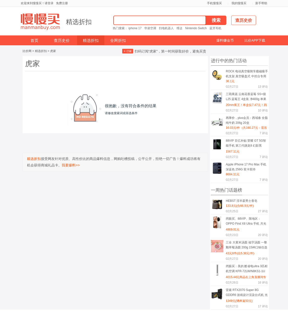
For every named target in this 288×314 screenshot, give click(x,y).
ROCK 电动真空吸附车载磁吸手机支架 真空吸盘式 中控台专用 (247, 74)
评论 (263, 86)
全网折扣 (118, 40)
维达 (179, 28)
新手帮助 (261, 3)
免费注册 (62, 3)
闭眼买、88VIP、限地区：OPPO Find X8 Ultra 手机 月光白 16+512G (246, 222)
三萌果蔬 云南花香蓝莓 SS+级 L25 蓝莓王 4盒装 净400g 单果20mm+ (246, 97)
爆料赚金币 (225, 40)
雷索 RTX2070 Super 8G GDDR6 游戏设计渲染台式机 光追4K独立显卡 (247, 293)
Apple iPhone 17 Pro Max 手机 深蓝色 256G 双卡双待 (246, 167)
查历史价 (62, 40)
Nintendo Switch (196, 28)
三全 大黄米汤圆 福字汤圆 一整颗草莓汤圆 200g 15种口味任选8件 (246, 246)
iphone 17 (135, 28)
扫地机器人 (166, 28)
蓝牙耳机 (215, 28)
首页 (34, 40)
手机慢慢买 (214, 3)
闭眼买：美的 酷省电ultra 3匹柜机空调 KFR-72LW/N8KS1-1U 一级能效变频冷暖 (247, 269)
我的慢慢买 (238, 3)
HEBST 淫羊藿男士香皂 (241, 201)
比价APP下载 (254, 40)
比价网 (27, 51)
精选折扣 (79, 22)
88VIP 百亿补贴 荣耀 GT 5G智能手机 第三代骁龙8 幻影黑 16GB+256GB (246, 144)
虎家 (53, 51)
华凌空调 (150, 28)
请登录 (49, 3)
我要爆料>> (71, 165)
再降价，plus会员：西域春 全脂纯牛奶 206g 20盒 (247, 120)
